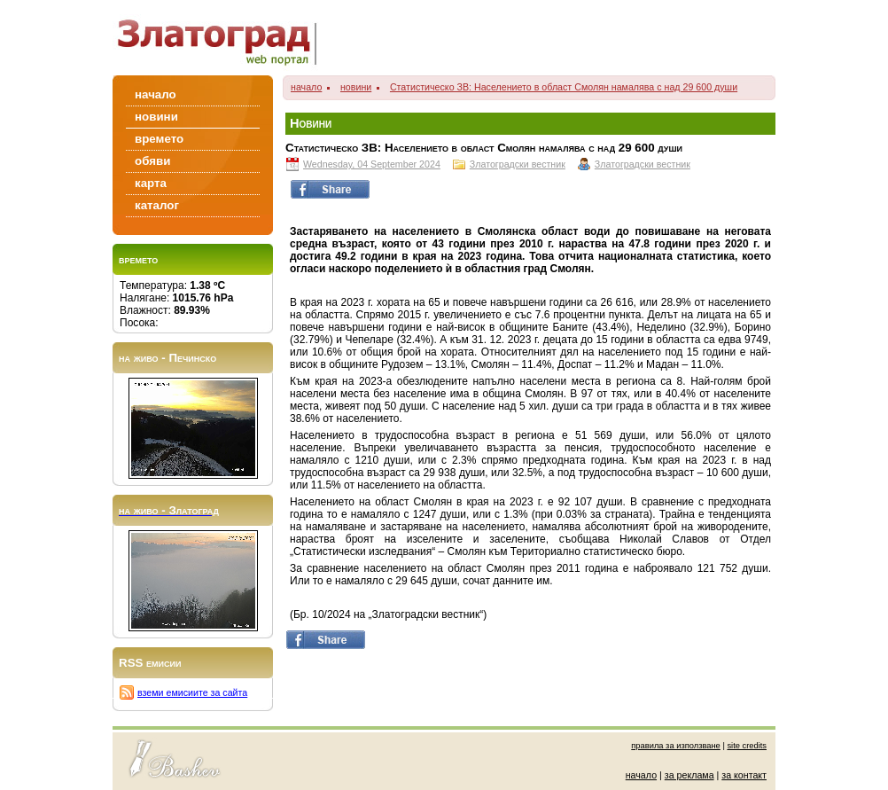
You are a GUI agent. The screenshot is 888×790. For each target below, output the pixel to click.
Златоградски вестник (517, 164)
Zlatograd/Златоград (222, 37)
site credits (747, 745)
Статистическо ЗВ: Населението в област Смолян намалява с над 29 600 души (563, 87)
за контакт (744, 775)
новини (355, 87)
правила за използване (676, 745)
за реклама (689, 775)
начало (306, 87)
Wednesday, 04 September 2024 (371, 164)
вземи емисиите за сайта (192, 692)
